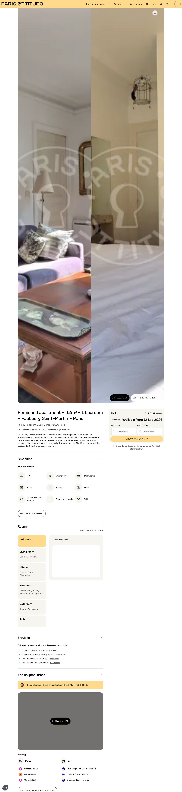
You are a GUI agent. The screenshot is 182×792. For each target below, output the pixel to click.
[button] (5, 788)
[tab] (98, 4)
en (169, 4)
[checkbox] (154, 12)
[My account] (177, 4)
